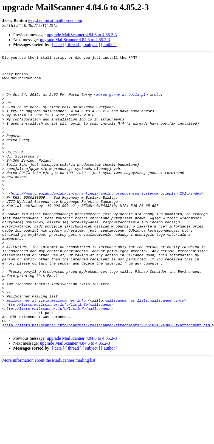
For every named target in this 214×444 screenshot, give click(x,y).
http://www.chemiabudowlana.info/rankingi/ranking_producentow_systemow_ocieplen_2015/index (106, 221)
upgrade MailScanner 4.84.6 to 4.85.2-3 (82, 34)
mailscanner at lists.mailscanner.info (46, 349)
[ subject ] (91, 44)
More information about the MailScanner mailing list (48, 414)
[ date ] (58, 44)
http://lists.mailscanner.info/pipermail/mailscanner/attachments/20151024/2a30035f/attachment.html (108, 379)
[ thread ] (73, 44)
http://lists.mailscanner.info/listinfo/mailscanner (60, 354)
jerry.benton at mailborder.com (55, 20)
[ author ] (109, 44)
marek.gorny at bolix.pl (120, 102)
